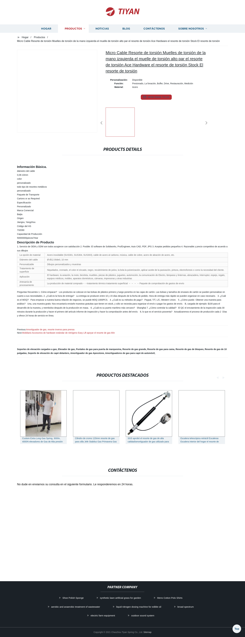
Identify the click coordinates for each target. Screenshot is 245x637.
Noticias (102, 36)
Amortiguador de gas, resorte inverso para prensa (50, 329)
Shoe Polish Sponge (83, 598)
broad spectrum (196, 606)
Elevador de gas (66, 349)
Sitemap (147, 632)
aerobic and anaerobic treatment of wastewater (86, 606)
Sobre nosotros (191, 36)
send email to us (156, 97)
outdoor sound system (153, 615)
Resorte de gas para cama (160, 349)
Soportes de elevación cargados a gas (37, 349)
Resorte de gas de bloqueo (190, 349)
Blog (126, 36)
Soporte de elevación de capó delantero (48, 353)
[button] (101, 123)
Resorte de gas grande (134, 349)
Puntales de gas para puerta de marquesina (98, 349)
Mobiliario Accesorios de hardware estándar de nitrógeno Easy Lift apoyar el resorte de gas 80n (68, 333)
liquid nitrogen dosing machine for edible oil (149, 606)
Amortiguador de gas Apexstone (87, 353)
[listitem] (122, 121)
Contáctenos (154, 36)
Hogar (46, 36)
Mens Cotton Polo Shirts (180, 598)
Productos (73, 36)
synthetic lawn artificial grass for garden (131, 598)
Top (237, 628)
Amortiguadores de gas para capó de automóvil (130, 353)
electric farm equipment (113, 615)
